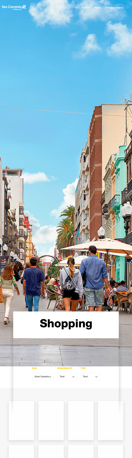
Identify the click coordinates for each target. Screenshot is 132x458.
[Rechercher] (47, 7)
